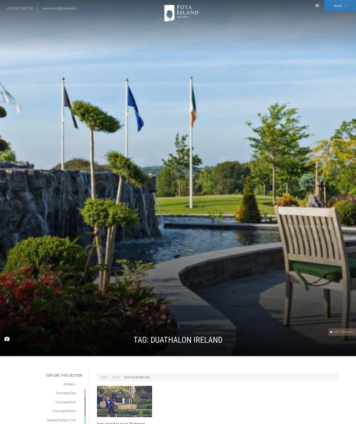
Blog (116, 377)
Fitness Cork (70, 414)
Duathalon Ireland (137, 377)
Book (340, 5)
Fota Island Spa (68, 389)
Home (103, 377)
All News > (73, 382)
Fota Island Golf (68, 395)
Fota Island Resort (67, 401)
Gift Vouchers (337, 332)
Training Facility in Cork (63, 408)
